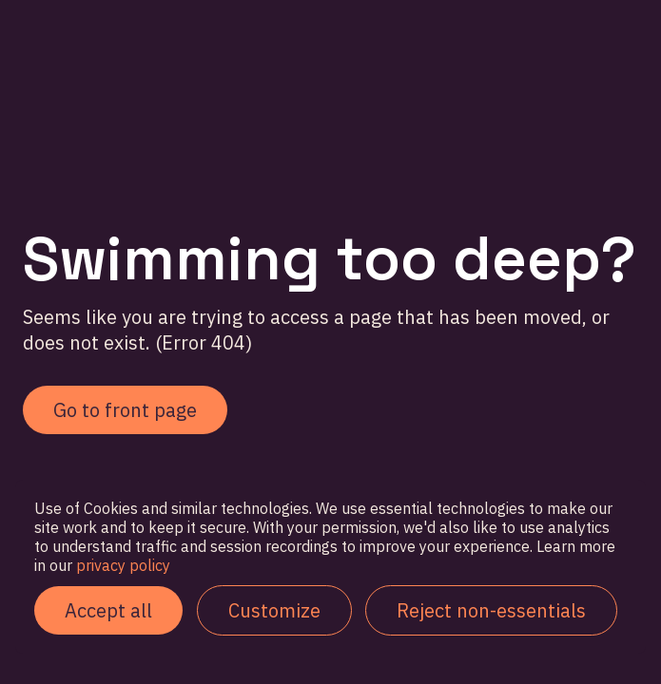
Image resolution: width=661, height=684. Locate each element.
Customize (274, 610)
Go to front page (125, 410)
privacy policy (121, 565)
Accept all (108, 610)
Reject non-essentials (491, 610)
